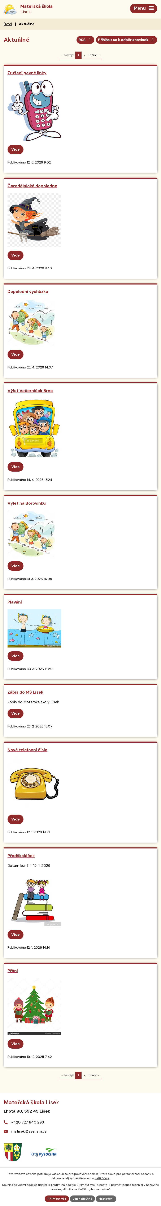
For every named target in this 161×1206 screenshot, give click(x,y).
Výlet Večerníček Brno (30, 391)
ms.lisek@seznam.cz (29, 1131)
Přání (13, 971)
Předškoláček (21, 856)
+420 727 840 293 (27, 1122)
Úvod (8, 24)
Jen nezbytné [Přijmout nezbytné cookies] (82, 1198)
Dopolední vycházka (28, 292)
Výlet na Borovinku (27, 503)
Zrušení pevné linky (27, 73)
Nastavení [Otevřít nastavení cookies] (106, 1198)
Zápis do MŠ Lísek (25, 692)
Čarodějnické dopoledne (32, 186)
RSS (83, 40)
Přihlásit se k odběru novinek (125, 40)
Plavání (15, 602)
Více (15, 149)
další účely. (102, 1178)
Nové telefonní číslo (27, 750)
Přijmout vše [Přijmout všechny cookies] (56, 1198)
